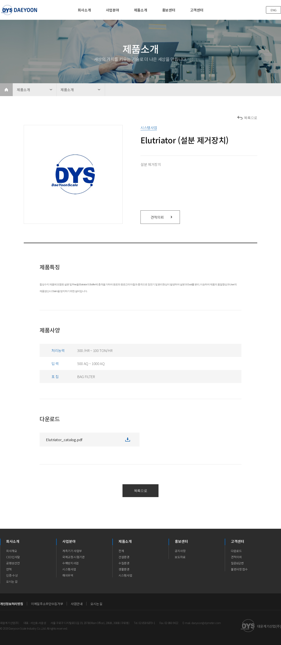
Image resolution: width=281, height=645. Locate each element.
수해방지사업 (70, 563)
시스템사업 (69, 569)
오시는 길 (11, 581)
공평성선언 (13, 563)
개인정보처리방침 (11, 603)
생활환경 (124, 569)
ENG (273, 10)
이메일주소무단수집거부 (47, 603)
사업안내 (77, 603)
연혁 (8, 569)
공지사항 (180, 551)
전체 (121, 551)
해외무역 (67, 575)
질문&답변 (237, 563)
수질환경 (124, 563)
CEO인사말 (13, 557)
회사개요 (11, 551)
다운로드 (236, 551)
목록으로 (250, 117)
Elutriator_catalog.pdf (64, 439)
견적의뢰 (157, 217)
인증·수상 (12, 575)
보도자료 (180, 557)
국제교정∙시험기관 (73, 557)
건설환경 (124, 557)
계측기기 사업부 (72, 551)
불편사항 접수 (239, 569)
